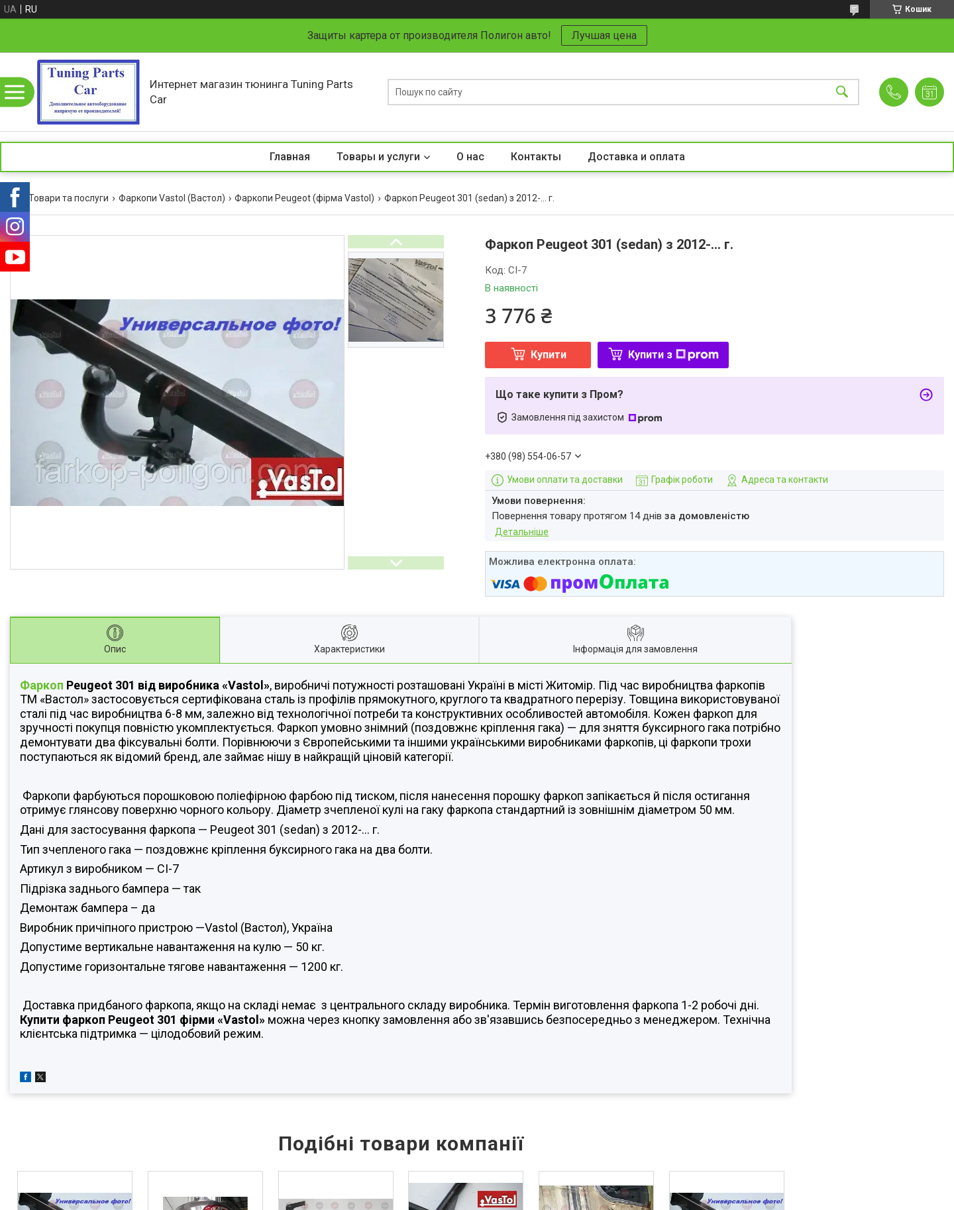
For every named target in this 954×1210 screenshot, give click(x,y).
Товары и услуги (378, 156)
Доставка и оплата (636, 156)
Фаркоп (42, 685)
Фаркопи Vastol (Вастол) (172, 198)
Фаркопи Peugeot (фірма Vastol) (304, 198)
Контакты (536, 156)
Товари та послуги (68, 198)
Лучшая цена (604, 35)
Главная (290, 156)
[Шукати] (842, 91)
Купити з (673, 354)
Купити (548, 354)
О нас (470, 156)
